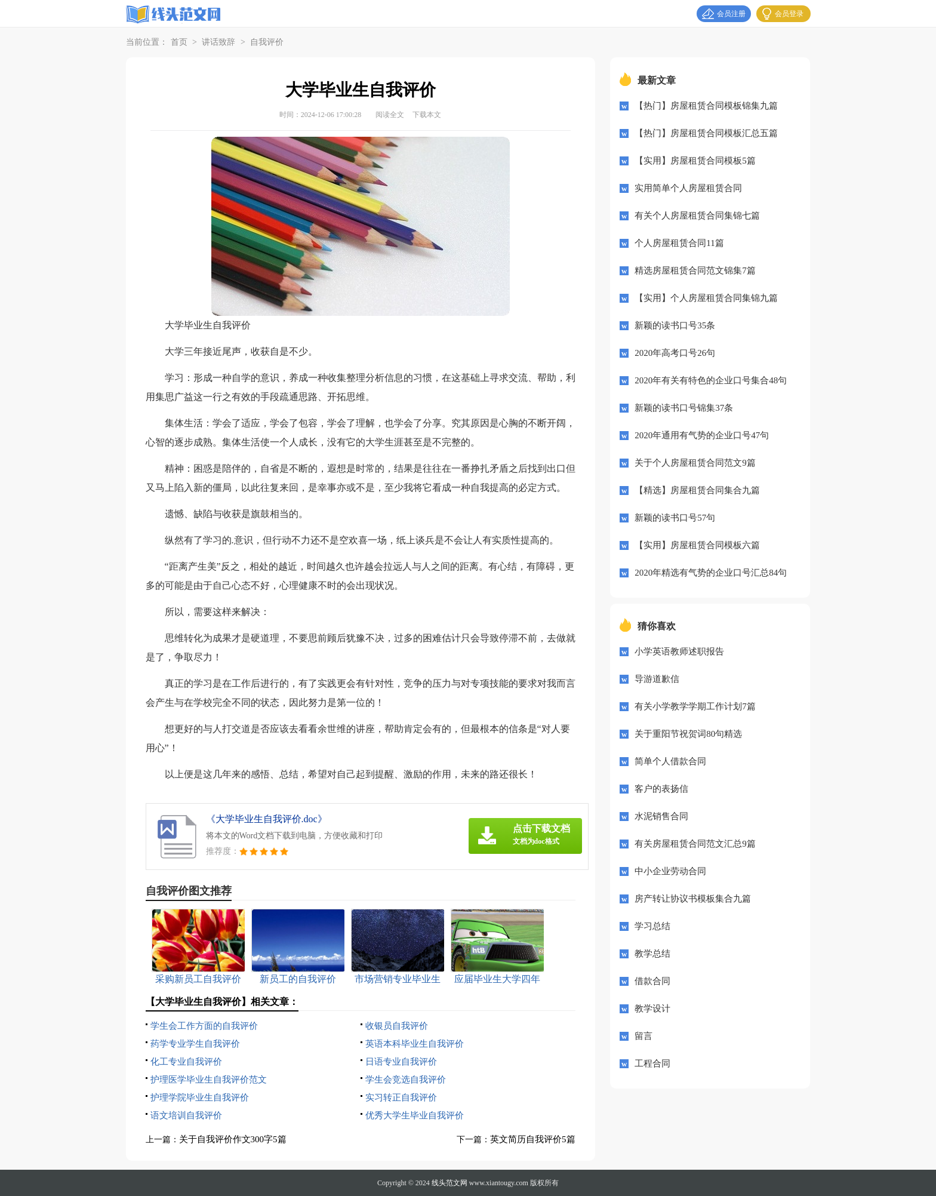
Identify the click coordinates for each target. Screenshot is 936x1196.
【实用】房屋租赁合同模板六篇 (697, 545)
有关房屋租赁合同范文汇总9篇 (695, 843)
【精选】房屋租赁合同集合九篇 (697, 490)
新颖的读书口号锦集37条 (684, 408)
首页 (179, 42)
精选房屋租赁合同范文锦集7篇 (695, 270)
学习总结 (652, 926)
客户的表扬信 (661, 789)
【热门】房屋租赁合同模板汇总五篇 (706, 133)
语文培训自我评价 (186, 1115)
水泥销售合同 (661, 816)
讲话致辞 (218, 42)
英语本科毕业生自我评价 (414, 1044)
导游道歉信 (657, 679)
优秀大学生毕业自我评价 (414, 1115)
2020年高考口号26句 (675, 353)
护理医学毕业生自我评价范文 (208, 1079)
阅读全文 (389, 114)
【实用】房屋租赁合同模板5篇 (695, 160)
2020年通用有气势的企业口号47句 (702, 435)
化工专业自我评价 (186, 1061)
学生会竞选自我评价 (405, 1079)
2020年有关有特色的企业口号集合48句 (711, 380)
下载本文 (426, 114)
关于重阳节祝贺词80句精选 (688, 734)
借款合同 (652, 981)
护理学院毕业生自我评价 (199, 1097)
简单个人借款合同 (670, 761)
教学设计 (652, 1008)
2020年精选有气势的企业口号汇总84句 (711, 572)
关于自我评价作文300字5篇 (233, 1139)
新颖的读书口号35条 (675, 325)
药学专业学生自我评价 (195, 1044)
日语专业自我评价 (401, 1061)
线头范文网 (449, 1183)
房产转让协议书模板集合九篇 (693, 898)
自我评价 (267, 42)
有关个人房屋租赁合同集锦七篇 (697, 215)
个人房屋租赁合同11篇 (679, 243)
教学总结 (652, 953)
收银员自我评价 (396, 1026)
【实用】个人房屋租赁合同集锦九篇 (706, 298)
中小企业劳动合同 (670, 871)
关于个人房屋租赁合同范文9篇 (695, 463)
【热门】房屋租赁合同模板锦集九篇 (706, 105)
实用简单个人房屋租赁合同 (688, 188)
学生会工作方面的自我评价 (204, 1026)
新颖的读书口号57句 (675, 517)
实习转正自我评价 (401, 1097)
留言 (643, 1036)
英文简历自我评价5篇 (532, 1139)
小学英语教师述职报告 (679, 651)
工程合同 (652, 1063)
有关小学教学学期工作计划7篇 (695, 706)
